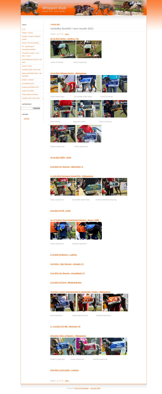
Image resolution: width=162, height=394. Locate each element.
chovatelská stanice (28, 83)
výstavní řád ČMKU (28, 91)
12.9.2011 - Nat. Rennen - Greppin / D (67, 264)
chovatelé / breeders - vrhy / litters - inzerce (30, 54)
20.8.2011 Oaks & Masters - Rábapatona (68, 336)
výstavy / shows (27, 66)
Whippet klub (54, 8)
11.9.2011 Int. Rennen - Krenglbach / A (67, 273)
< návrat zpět (55, 24)
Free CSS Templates (82, 388)
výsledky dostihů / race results (31, 69)
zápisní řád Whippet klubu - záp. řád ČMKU (32, 75)
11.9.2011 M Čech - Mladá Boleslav (66, 282)
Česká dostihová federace (30, 94)
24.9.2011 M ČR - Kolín (60, 211)
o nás (23, 29)
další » (67, 34)
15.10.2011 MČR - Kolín (60, 157)
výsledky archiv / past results (31, 98)
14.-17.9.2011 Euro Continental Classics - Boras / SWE (74, 220)
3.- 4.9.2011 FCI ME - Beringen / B (65, 326)
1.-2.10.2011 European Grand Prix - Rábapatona (71, 176)
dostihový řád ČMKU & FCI (30, 87)
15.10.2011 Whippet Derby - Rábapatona (68, 73)
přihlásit (26, 119)
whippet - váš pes (27, 32)
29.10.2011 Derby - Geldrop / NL (64, 39)
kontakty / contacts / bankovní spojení (31, 38)
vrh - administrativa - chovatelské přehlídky (28, 48)
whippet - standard (28, 79)
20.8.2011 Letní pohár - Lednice (64, 370)
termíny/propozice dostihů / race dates (32, 61)
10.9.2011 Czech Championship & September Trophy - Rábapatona (80, 292)
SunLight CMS (95, 388)
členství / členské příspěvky (30, 43)
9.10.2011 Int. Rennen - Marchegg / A (66, 167)
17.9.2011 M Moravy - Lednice (63, 255)
